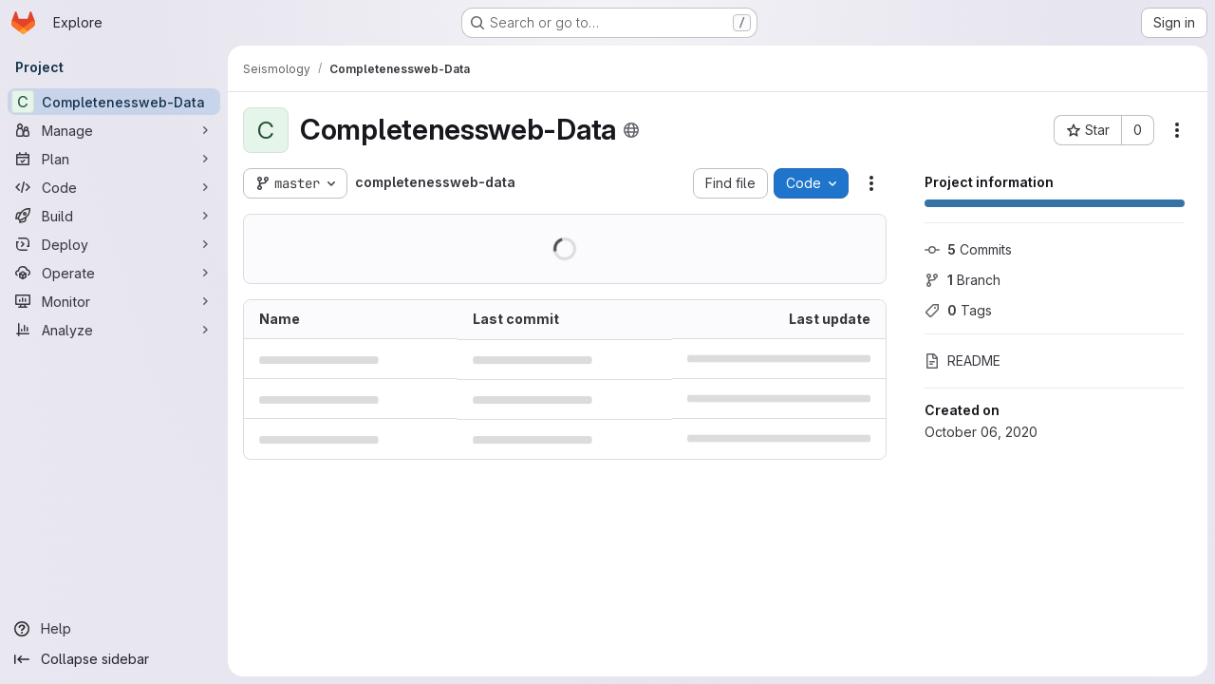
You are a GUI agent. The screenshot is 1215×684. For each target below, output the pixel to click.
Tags (958, 310)
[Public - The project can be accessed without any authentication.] (631, 130)
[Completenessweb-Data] (114, 101)
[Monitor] (114, 301)
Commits (968, 249)
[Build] (114, 215)
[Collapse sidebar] (114, 659)
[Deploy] (114, 244)
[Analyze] (114, 329)
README (962, 360)
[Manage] (114, 130)
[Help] (114, 629)
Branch (962, 280)
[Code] (114, 187)
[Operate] (114, 272)
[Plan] (114, 158)
